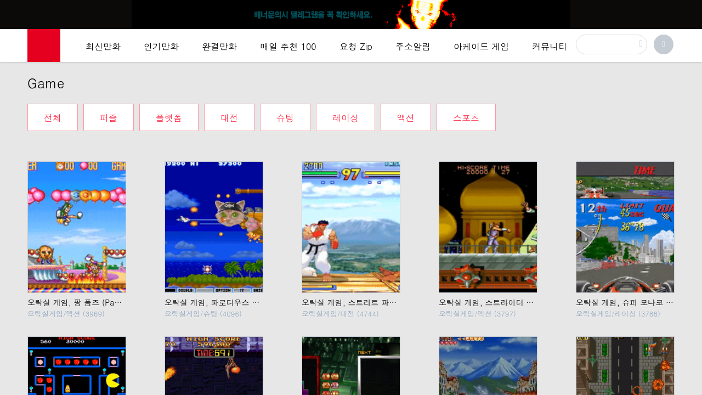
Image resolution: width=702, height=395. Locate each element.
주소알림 (413, 46)
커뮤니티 (549, 46)
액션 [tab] (406, 117)
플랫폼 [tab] (169, 117)
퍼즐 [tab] (108, 117)
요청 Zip (355, 46)
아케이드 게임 (481, 46)
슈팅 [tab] (285, 117)
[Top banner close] (689, 11)
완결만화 (219, 46)
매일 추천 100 (288, 46)
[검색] (611, 44)
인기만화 (161, 46)
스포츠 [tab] (466, 117)
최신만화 (103, 46)
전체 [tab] (52, 117)
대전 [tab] (229, 117)
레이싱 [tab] (345, 117)
